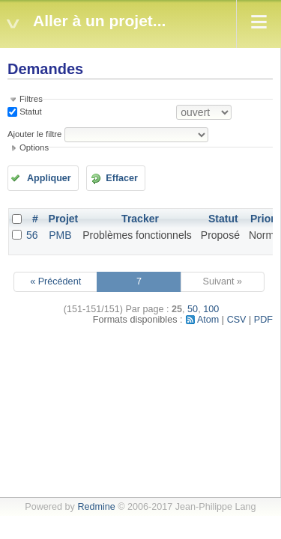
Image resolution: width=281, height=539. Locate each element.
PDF (263, 319)
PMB (60, 235)
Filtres (31, 98)
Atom (208, 319)
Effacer (122, 178)
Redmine (96, 507)
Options (34, 147)
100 (211, 309)
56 (32, 235)
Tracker (140, 219)
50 (192, 309)
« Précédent (55, 281)
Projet (64, 219)
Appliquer (49, 178)
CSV (237, 319)
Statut (29, 111)
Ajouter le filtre (34, 134)
